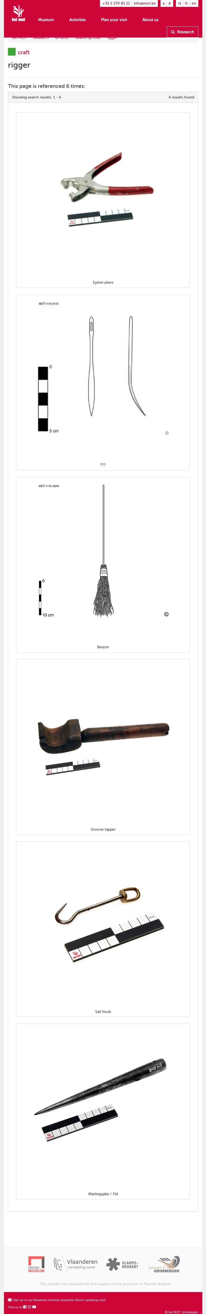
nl (179, 3)
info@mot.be (145, 3)
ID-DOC (62, 38)
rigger (112, 38)
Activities (77, 19)
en (194, 3)
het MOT (19, 38)
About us (150, 19)
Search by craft (88, 38)
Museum (46, 19)
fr (186, 3)
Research (182, 32)
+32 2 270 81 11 (116, 3)
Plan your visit (114, 19)
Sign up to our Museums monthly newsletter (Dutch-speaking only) (57, 1300)
